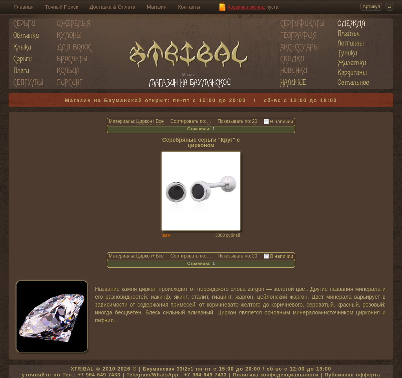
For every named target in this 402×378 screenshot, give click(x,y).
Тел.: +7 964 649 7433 (91, 375)
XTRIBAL (82, 369)
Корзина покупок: (246, 7)
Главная (23, 7)
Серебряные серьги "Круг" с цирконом (201, 142)
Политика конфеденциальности (276, 375)
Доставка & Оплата (112, 7)
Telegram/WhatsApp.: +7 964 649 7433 (176, 375)
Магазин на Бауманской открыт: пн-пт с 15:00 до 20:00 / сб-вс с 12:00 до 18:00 (201, 100)
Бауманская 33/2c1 (168, 369)
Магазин (156, 7)
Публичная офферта (352, 375)
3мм (166, 235)
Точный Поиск (61, 7)
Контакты (189, 7)
